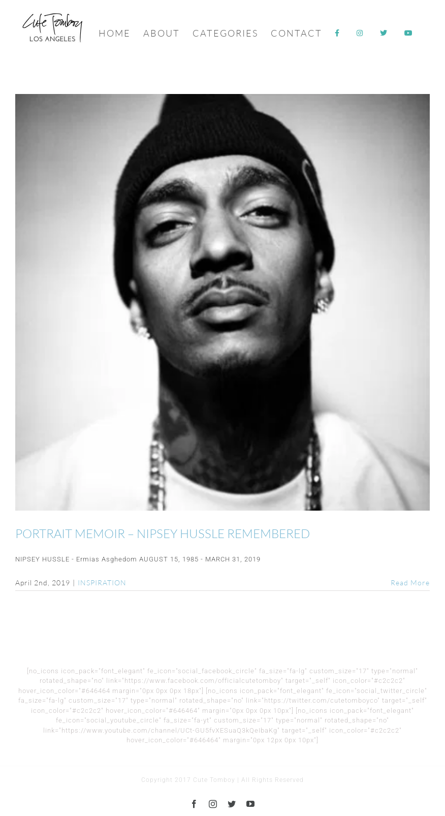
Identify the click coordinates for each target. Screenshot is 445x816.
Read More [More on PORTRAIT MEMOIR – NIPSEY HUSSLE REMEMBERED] (410, 582)
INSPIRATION (102, 582)
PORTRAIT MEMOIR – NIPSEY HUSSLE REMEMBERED (162, 533)
